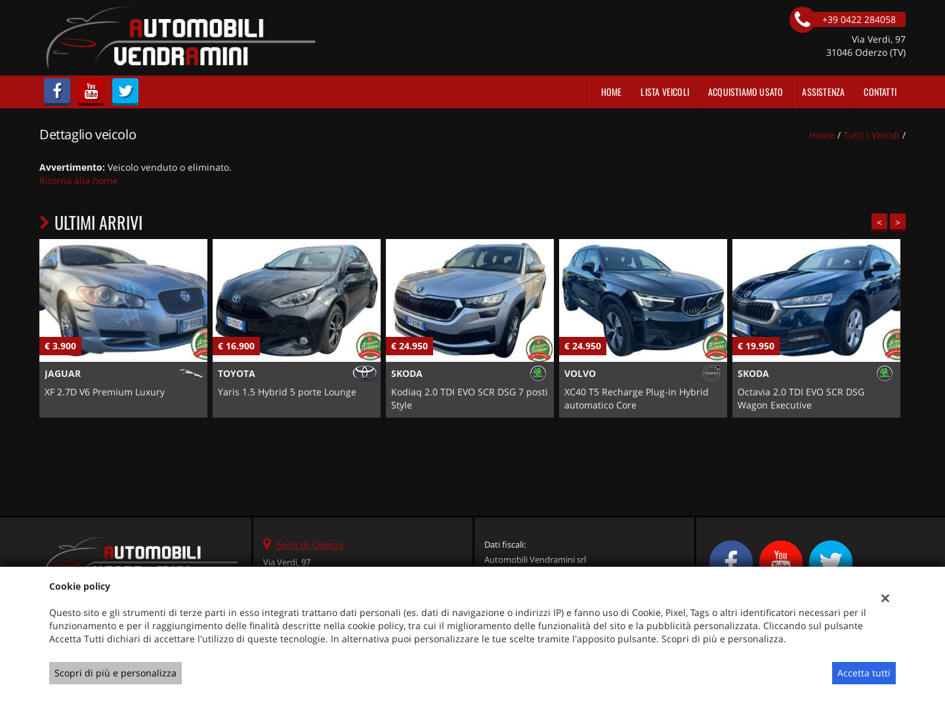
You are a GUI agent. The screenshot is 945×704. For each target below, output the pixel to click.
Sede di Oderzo (310, 545)
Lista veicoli (664, 92)
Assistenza (823, 92)
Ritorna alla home (78, 180)
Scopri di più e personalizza (115, 673)
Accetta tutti (864, 673)
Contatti (880, 92)
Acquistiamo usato (745, 92)
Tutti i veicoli (871, 135)
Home (611, 92)
